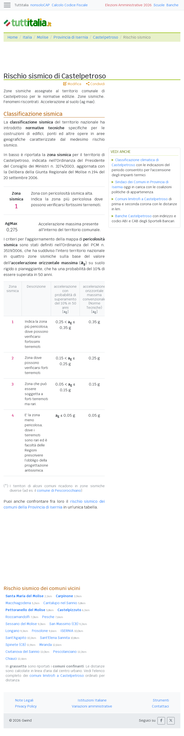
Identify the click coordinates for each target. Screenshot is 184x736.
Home (12, 37)
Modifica (72, 84)
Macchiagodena (23, 603)
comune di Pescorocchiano (59, 490)
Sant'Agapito (21, 638)
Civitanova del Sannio (27, 651)
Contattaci (160, 706)
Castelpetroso (105, 37)
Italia (27, 37)
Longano (17, 631)
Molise (42, 37)
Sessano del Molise (26, 624)
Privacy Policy (26, 706)
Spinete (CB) (20, 645)
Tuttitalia (22, 5)
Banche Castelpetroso (133, 216)
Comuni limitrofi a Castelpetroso (141, 199)
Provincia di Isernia (70, 37)
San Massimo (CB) (68, 624)
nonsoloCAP (40, 5)
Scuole (159, 5)
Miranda (50, 645)
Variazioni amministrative (92, 706)
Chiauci (16, 658)
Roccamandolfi (22, 617)
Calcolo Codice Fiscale (70, 5)
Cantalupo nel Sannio (64, 603)
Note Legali (24, 700)
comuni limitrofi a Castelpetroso (56, 675)
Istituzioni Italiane (92, 700)
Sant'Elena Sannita (59, 638)
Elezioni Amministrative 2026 (128, 5)
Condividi (95, 84)
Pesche (52, 617)
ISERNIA (71, 631)
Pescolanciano (69, 651)
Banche (172, 5)
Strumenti (161, 700)
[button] (161, 720)
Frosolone (44, 631)
